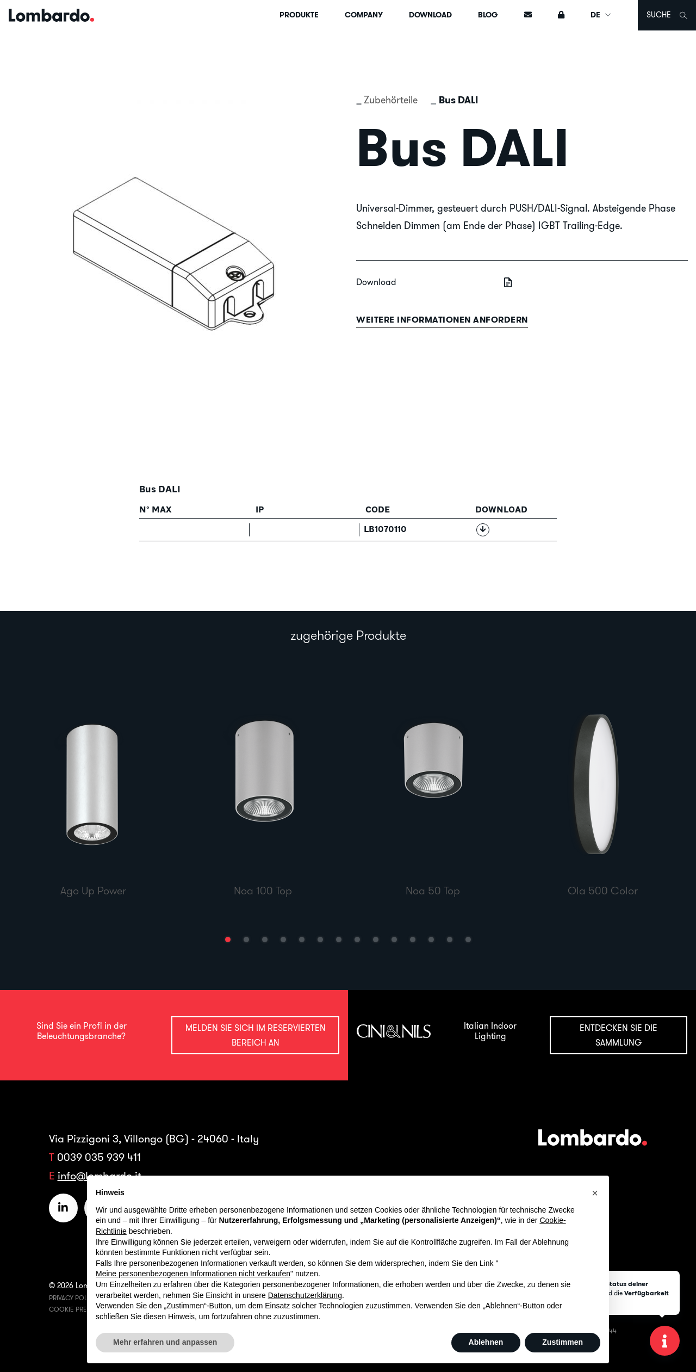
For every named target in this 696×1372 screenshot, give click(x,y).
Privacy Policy (73, 1298)
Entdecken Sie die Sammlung (618, 1035)
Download (430, 15)
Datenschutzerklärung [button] (305, 1295)
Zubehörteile (391, 100)
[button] (228, 939)
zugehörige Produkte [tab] (348, 635)
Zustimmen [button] (562, 1342)
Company (364, 15)
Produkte (299, 15)
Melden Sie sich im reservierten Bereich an (255, 1035)
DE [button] (601, 15)
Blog (488, 15)
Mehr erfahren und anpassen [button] (165, 1342)
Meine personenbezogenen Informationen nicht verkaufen (193, 1273)
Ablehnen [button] (486, 1342)
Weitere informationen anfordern (442, 319)
